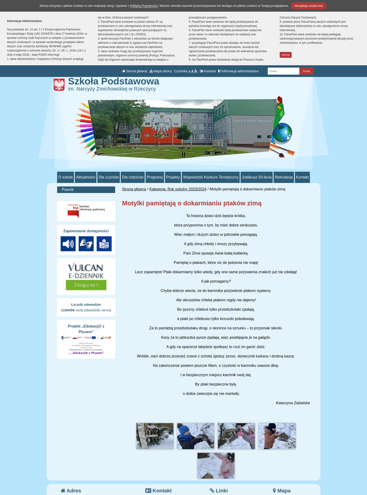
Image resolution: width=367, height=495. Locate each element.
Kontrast (208, 71)
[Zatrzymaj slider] (183, 154)
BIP (216, 467)
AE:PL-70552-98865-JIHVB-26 (174, 484)
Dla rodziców (132, 177)
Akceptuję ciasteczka (308, 5)
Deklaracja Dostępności (233, 485)
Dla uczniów (109, 177)
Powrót (67, 190)
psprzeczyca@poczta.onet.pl (172, 473)
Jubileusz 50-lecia (257, 177)
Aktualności (85, 177)
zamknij (286, 55)
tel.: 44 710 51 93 (163, 467)
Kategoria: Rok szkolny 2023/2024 (177, 189)
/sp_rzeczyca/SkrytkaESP (170, 478)
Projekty (173, 177)
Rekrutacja (284, 177)
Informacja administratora (238, 71)
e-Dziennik (222, 473)
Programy (155, 177)
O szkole (65, 177)
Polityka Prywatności (230, 479)
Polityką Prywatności (144, 5)
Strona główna (134, 71)
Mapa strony (161, 71)
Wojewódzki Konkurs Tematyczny (211, 177)
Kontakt (302, 177)
